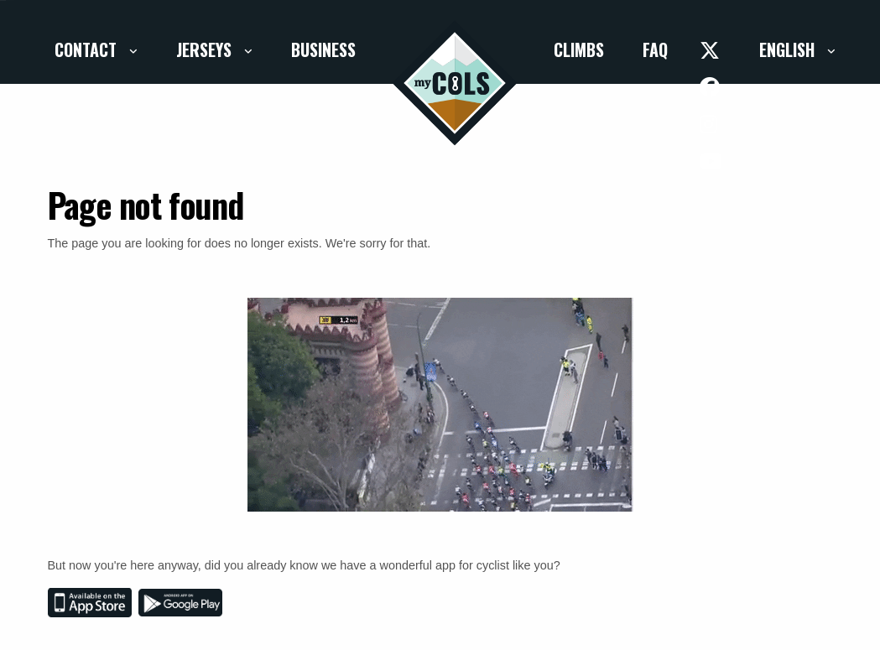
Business (323, 49)
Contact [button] (88, 49)
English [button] (789, 49)
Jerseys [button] (206, 49)
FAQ (655, 49)
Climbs (579, 49)
